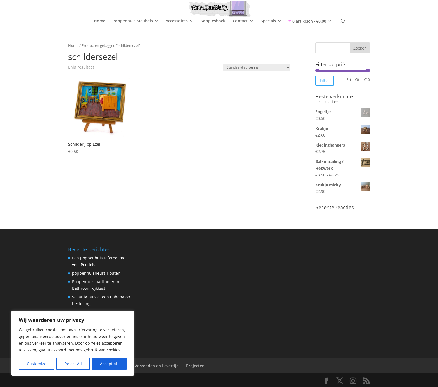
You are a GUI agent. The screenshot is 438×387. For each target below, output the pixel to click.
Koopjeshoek (213, 21)
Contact (240, 21)
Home (99, 21)
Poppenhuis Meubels (133, 21)
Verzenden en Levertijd (157, 365)
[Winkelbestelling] (256, 67)
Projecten (195, 365)
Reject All (73, 363)
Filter (324, 80)
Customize (36, 363)
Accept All (109, 363)
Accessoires (177, 21)
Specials (268, 21)
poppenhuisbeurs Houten (96, 273)
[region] (72, 343)
